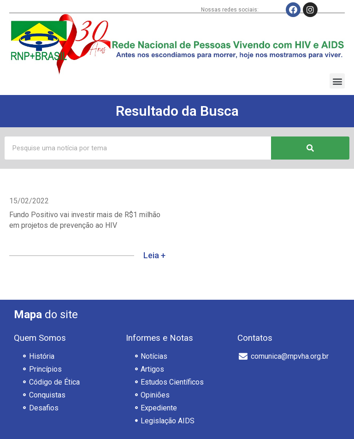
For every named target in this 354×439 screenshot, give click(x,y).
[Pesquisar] (310, 148)
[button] (337, 81)
